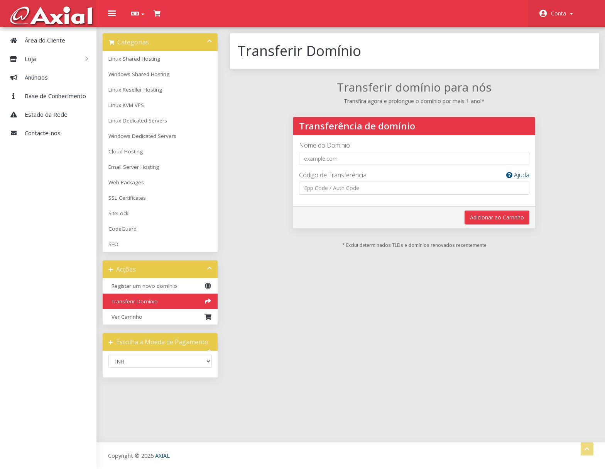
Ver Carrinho (164, 322)
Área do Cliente (34, 40)
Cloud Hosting (131, 157)
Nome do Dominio (326, 151)
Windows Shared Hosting (144, 79)
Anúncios (26, 77)
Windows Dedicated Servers (148, 141)
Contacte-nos (32, 133)
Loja (46, 59)
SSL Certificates (133, 203)
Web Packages (132, 188)
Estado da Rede (36, 114)
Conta (562, 13)
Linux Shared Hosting (140, 64)
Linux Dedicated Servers (143, 126)
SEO (119, 249)
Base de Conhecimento (45, 96)
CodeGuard (128, 234)
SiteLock (124, 219)
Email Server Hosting (139, 172)
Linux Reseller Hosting (141, 95)
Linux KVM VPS (132, 110)
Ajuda (513, 181)
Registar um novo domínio (164, 291)
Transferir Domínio (164, 307)
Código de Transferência (413, 181)
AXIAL (162, 455)
